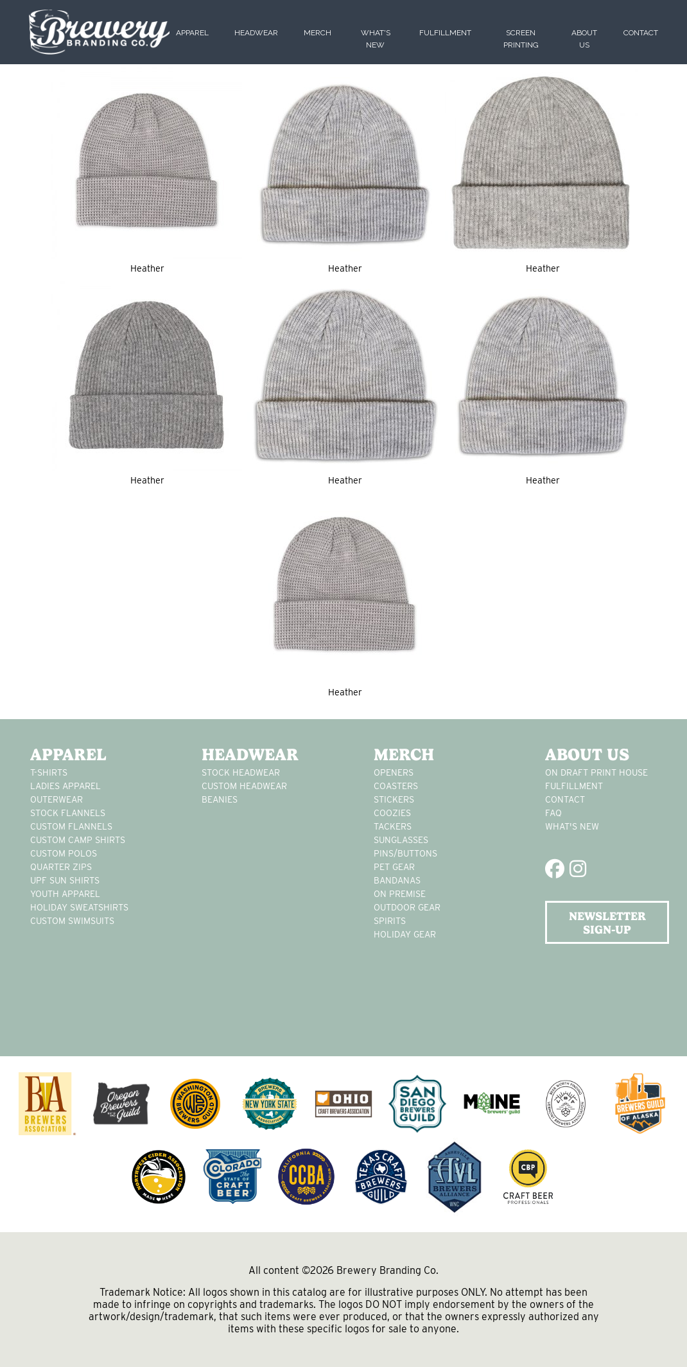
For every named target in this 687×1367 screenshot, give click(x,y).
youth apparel (65, 894)
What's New (572, 826)
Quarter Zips (61, 867)
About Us (587, 754)
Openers (393, 772)
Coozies (392, 813)
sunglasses (401, 840)
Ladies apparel (65, 786)
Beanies (220, 799)
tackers (393, 826)
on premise (400, 894)
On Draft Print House (596, 772)
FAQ (553, 813)
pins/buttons (405, 853)
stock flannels (67, 813)
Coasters (396, 786)
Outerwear (56, 799)
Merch (317, 32)
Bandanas (397, 880)
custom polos (63, 853)
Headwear (256, 32)
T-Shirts (48, 772)
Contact (640, 32)
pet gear (394, 867)
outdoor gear (407, 907)
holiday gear (405, 934)
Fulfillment (445, 32)
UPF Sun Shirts (65, 880)
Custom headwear (244, 786)
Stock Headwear (241, 772)
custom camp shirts (77, 840)
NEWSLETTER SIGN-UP (607, 922)
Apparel (192, 32)
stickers (394, 799)
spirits (390, 921)
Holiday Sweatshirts (79, 907)
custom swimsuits (72, 921)
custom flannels (71, 826)
